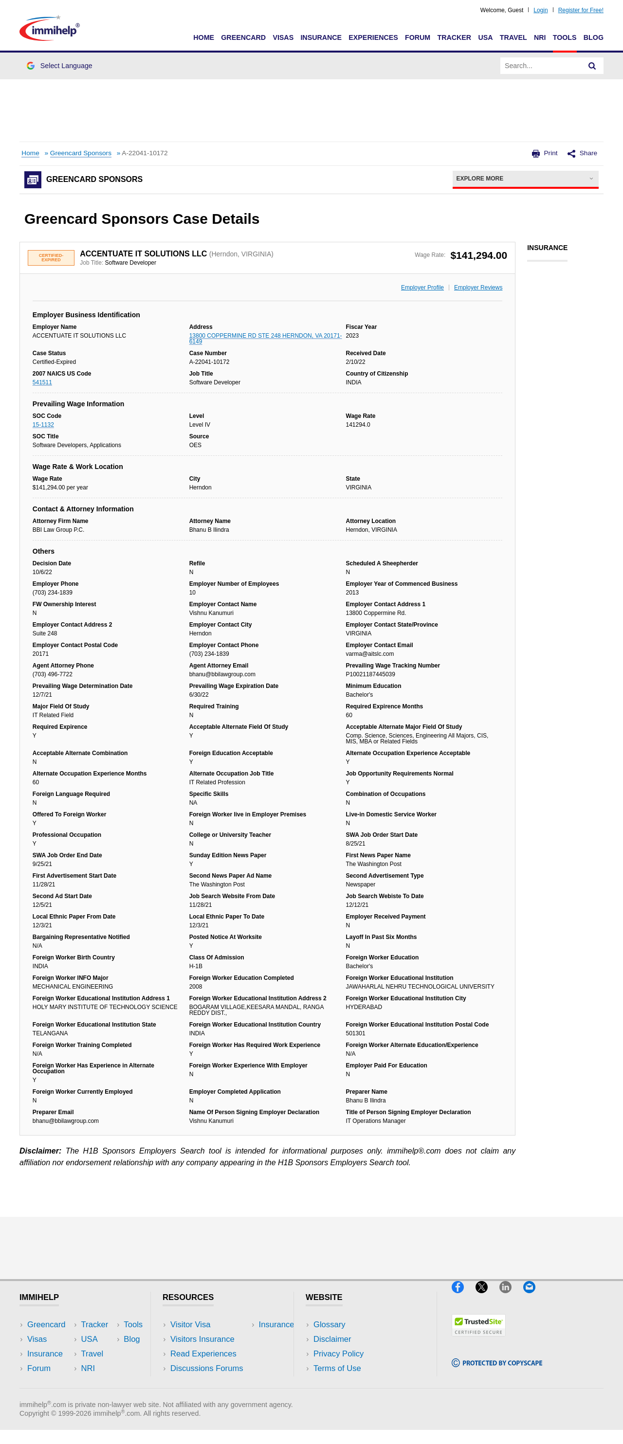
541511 (42, 382)
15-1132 (43, 424)
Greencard (243, 37)
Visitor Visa (190, 1324)
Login (540, 10)
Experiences (373, 37)
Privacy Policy (338, 1353)
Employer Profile (422, 287)
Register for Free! (581, 10)
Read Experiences (203, 1353)
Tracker (454, 37)
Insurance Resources (208, 1383)
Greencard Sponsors (80, 153)
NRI (540, 37)
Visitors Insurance (202, 1339)
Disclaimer (332, 1339)
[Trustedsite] (479, 1340)
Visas (283, 37)
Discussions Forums (206, 1368)
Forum (417, 37)
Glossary (329, 1324)
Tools (565, 37)
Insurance (321, 37)
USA (485, 37)
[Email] (534, 1297)
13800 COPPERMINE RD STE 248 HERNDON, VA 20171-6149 (265, 338)
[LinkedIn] (511, 1297)
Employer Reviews (478, 287)
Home (203, 37)
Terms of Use (337, 1368)
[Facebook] (464, 1297)
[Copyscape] (497, 1371)
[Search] (592, 65)
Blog (594, 37)
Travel (513, 37)
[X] (487, 1297)
